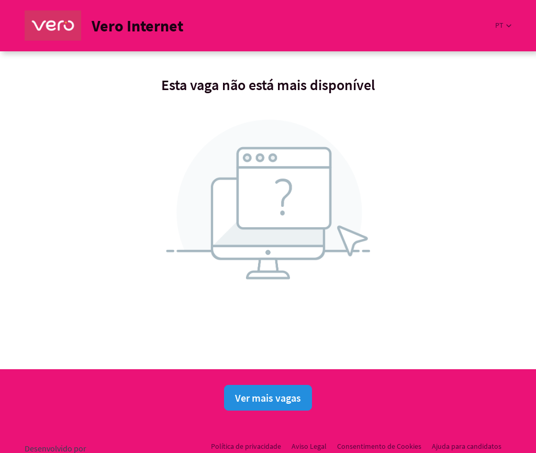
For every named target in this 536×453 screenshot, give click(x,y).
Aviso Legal (309, 446)
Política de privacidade (246, 446)
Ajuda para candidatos (466, 446)
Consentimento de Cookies (379, 446)
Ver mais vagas (268, 397)
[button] (503, 25)
